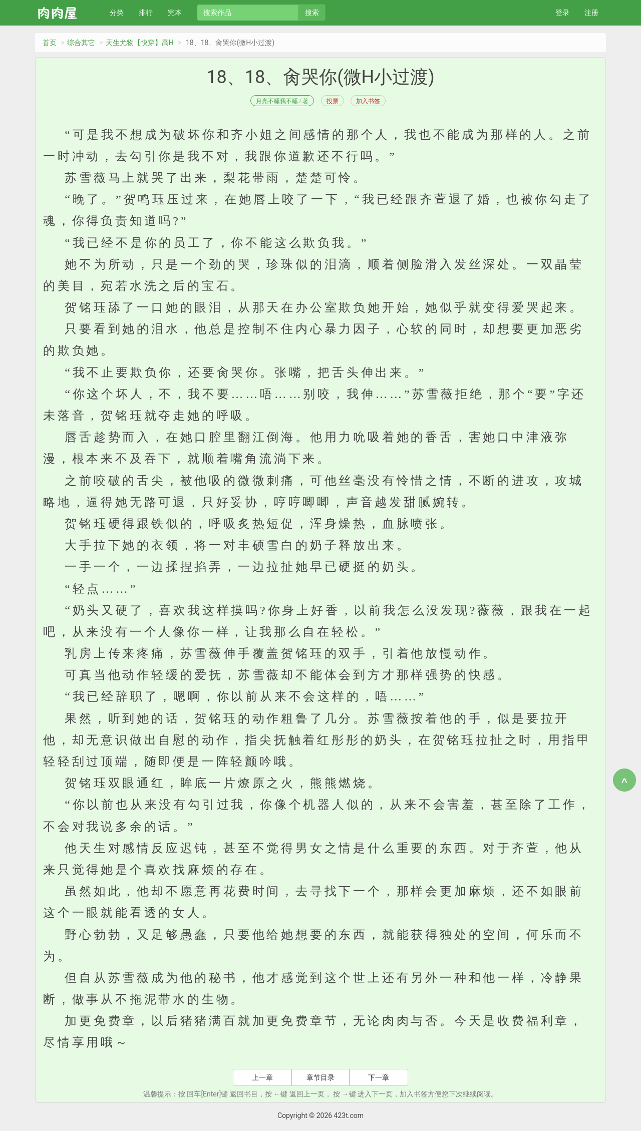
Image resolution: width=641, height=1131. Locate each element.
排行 (146, 13)
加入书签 (368, 101)
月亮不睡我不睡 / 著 (282, 101)
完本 (175, 13)
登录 (562, 13)
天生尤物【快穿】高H (140, 43)
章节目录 (320, 1077)
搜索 (312, 13)
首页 (50, 43)
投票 (333, 101)
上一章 (262, 1077)
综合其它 (81, 43)
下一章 (378, 1077)
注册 (591, 13)
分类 (117, 13)
